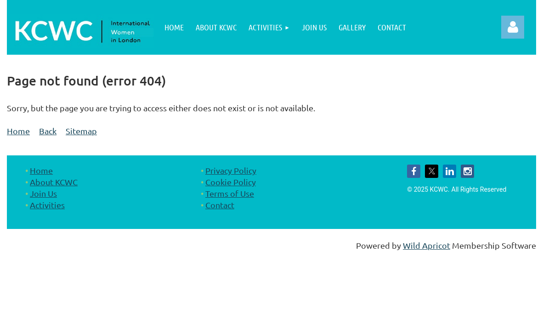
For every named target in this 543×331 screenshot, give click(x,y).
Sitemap (81, 131)
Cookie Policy (230, 182)
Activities (47, 205)
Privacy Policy (230, 170)
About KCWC (54, 182)
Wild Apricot (426, 245)
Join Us (43, 193)
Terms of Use (229, 193)
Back (48, 131)
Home (18, 131)
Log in (512, 27)
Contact (219, 205)
